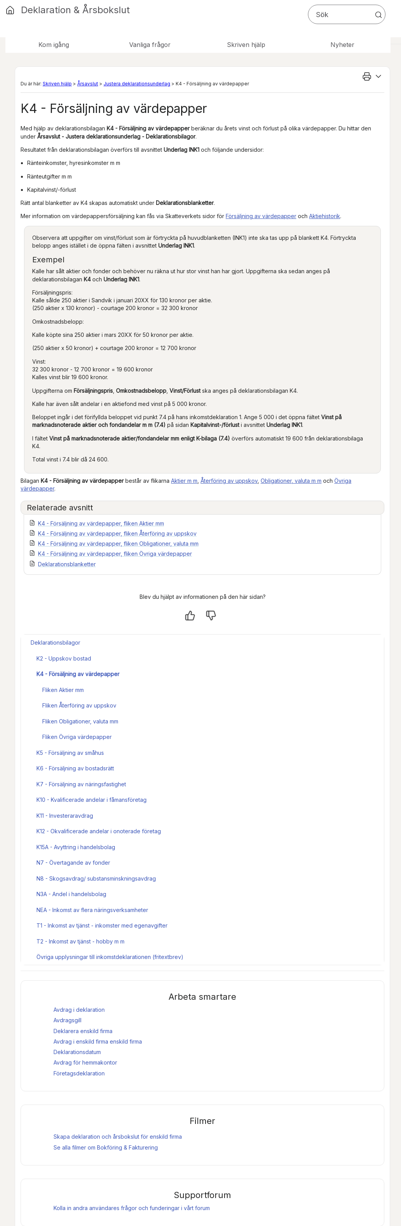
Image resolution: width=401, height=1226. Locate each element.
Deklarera (83, 1031)
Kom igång (53, 45)
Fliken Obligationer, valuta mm (80, 721)
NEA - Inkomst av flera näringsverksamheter (92, 910)
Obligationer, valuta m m (291, 480)
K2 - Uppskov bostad (63, 658)
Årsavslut (87, 84)
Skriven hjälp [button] (246, 45)
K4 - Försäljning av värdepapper (77, 674)
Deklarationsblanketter (67, 564)
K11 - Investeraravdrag (64, 815)
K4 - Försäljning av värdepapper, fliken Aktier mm (101, 523)
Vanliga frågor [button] (150, 45)
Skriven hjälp (57, 84)
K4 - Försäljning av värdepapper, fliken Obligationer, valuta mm (118, 543)
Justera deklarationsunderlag (137, 84)
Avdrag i (81, 1041)
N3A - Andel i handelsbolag (71, 894)
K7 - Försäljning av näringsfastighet (81, 784)
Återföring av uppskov (229, 480)
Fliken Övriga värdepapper (77, 737)
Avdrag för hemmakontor (85, 1062)
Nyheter (342, 45)
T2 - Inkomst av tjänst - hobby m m (80, 941)
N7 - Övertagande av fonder (73, 862)
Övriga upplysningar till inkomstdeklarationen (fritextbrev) (109, 957)
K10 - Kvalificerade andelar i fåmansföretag (91, 799)
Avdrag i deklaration (79, 1009)
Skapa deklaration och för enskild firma (118, 1136)
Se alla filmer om (106, 1147)
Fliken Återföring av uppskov (79, 705)
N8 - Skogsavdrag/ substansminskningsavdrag (96, 878)
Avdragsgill (67, 1020)
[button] (378, 14)
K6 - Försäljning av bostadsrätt (75, 768)
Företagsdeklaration (79, 1073)
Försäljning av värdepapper (261, 216)
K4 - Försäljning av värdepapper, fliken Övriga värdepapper (115, 553)
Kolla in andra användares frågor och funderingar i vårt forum (132, 1208)
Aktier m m (184, 480)
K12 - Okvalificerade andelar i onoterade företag (98, 831)
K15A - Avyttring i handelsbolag (75, 847)
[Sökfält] (346, 14)
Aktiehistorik (324, 216)
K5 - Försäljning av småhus (70, 752)
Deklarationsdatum (77, 1052)
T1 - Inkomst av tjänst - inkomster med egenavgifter (102, 925)
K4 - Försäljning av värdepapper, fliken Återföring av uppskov (117, 533)
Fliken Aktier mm (63, 690)
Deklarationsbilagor (55, 642)
